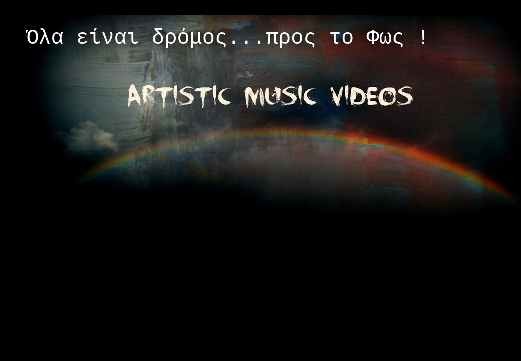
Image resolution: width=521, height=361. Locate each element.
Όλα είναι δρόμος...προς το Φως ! (228, 38)
